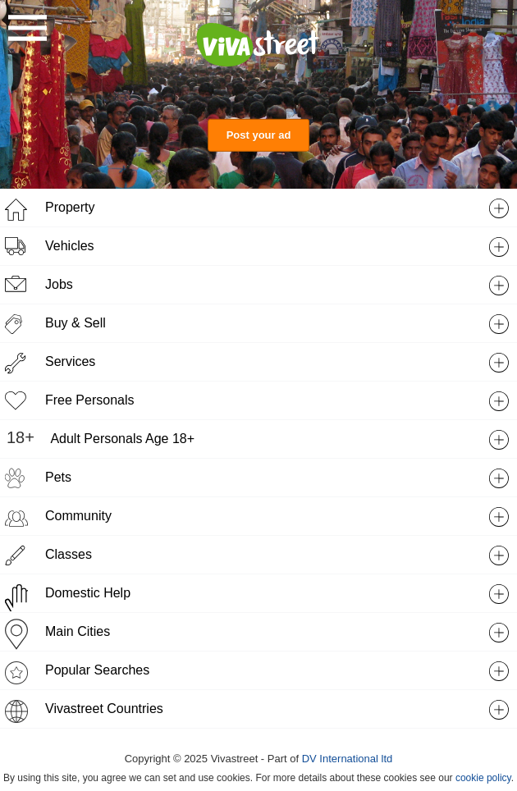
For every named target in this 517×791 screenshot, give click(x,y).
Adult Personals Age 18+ (122, 439)
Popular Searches (97, 670)
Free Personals (90, 400)
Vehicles (69, 246)
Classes (68, 554)
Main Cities (77, 631)
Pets (58, 477)
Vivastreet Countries (104, 709)
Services (70, 361)
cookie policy (483, 778)
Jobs (59, 284)
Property (69, 207)
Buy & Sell (75, 323)
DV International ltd (347, 758)
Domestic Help (87, 593)
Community (78, 516)
